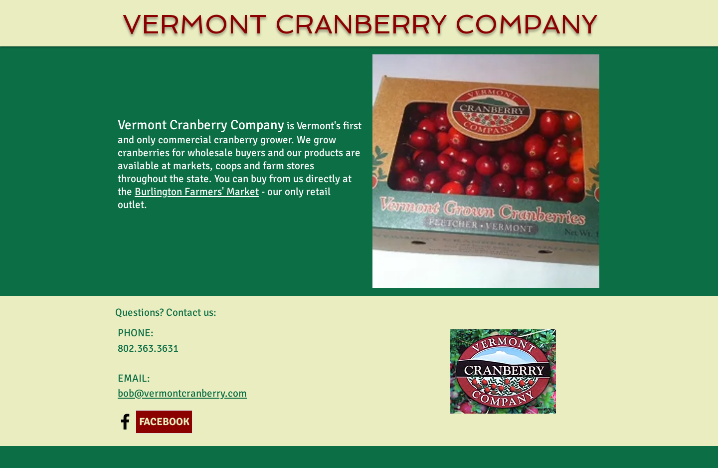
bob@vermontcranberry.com (182, 393)
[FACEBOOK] (164, 422)
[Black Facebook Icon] (125, 421)
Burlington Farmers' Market (197, 191)
